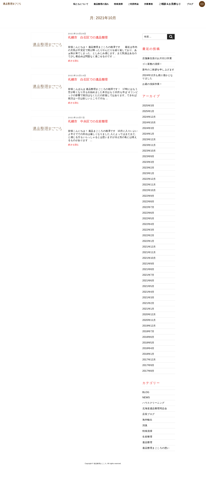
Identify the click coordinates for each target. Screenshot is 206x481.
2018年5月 (148, 342)
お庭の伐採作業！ (152, 84)
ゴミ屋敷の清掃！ (152, 64)
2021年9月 (148, 263)
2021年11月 (149, 252)
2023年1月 (148, 173)
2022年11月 (149, 184)
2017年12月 (149, 359)
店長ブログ (148, 414)
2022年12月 (149, 179)
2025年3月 (148, 105)
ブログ (189, 4)
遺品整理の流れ (89, 4)
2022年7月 (148, 207)
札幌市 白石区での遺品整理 (88, 37)
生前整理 (147, 436)
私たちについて (65, 4)
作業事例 (145, 4)
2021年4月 (148, 292)
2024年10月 (149, 122)
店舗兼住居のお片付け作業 (157, 58)
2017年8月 (148, 371)
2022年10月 (149, 190)
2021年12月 (149, 246)
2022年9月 (148, 196)
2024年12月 (149, 117)
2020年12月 (149, 314)
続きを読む (73, 61)
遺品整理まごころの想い (155, 448)
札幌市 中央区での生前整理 (88, 121)
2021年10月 (149, 258)
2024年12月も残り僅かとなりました (157, 77)
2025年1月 (148, 111)
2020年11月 (149, 320)
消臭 (144, 425)
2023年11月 (149, 145)
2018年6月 (148, 337)
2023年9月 (148, 156)
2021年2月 (148, 303)
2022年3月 (148, 229)
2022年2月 (148, 235)
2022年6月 (148, 213)
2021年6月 (148, 280)
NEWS (146, 397)
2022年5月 (148, 218)
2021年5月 (148, 286)
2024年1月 (148, 134)
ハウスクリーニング (153, 403)
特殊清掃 (109, 4)
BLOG (145, 392)
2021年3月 (148, 297)
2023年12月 (149, 139)
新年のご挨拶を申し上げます (158, 69)
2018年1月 (148, 354)
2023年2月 (148, 167)
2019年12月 (149, 325)
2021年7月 (148, 275)
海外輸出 (147, 419)
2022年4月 (148, 224)
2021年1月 (148, 308)
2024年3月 (148, 128)
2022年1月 (148, 241)
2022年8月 (148, 201)
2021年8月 (148, 269)
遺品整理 (147, 442)
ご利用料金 (127, 4)
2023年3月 (148, 162)
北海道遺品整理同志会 (154, 408)
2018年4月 (148, 348)
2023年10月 (149, 150)
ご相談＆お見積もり (168, 4)
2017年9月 (148, 365)
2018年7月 (148, 331)
